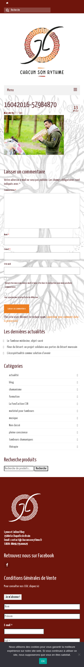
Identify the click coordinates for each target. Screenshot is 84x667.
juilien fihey (11, 113)
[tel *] (42, 641)
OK (43, 661)
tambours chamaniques (21, 439)
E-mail (7, 249)
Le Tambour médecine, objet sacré (25, 340)
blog (11, 382)
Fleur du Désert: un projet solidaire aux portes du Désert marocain (42, 347)
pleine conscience (18, 432)
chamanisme (15, 389)
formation (14, 396)
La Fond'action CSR (18, 403)
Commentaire (10, 190)
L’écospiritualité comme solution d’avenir (28, 353)
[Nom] (42, 606)
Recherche (41, 468)
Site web (7, 264)
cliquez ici (34, 586)
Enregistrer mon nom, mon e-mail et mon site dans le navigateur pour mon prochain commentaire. (38, 285)
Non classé (14, 425)
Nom (6, 235)
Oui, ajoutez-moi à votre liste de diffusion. (21, 295)
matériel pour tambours (21, 410)
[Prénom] (42, 616)
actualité (14, 375)
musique (13, 418)
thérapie (13, 446)
